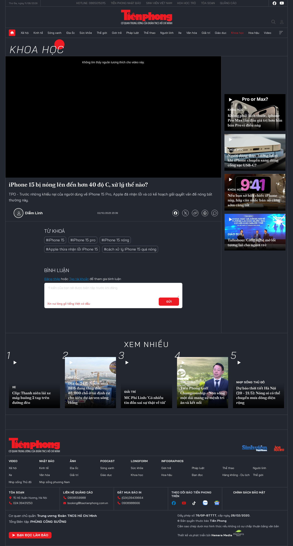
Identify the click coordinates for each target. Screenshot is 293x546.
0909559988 (77, 498)
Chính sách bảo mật (249, 492)
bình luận (215, 213)
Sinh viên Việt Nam (159, 3)
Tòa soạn (208, 3)
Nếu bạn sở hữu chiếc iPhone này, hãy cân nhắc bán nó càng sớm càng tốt (254, 200)
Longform (139, 461)
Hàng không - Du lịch (236, 475)
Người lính (167, 33)
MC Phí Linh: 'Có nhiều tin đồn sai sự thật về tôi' (145, 400)
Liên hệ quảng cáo (78, 492)
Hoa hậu (253, 33)
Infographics (172, 461)
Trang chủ (12, 33)
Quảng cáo (228, 3)
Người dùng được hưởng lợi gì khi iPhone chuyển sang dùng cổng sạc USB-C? (253, 160)
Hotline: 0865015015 (91, 3)
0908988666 (131, 503)
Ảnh (73, 461)
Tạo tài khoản (79, 279)
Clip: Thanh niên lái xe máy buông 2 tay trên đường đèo (31, 398)
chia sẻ (176, 213)
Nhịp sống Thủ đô (250, 382)
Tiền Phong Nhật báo (126, 3)
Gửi (169, 301)
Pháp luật (132, 33)
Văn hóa (191, 33)
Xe (179, 33)
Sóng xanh (54, 33)
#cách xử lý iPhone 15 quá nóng (130, 249)
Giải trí (206, 33)
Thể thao (149, 33)
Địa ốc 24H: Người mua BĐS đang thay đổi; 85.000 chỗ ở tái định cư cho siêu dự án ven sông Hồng (89, 393)
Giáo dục (220, 33)
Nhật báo (46, 461)
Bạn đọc (197, 475)
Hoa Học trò (186, 3)
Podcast (107, 461)
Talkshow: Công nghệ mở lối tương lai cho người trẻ (252, 242)
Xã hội (25, 33)
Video (267, 33)
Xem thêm (281, 33)
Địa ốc (70, 33)
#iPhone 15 (55, 240)
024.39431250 (23, 503)
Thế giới (102, 33)
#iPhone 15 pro (82, 240)
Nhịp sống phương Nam (54, 482)
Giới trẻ (117, 33)
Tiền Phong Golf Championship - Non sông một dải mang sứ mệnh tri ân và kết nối (202, 395)
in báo (205, 213)
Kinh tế (38, 33)
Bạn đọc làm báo (30, 535)
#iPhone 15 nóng (115, 240)
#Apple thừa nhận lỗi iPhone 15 (72, 249)
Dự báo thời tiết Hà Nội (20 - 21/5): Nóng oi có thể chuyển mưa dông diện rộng (258, 395)
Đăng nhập (52, 279)
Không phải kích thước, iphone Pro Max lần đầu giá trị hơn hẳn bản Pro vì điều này (255, 120)
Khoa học (237, 33)
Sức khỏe (86, 33)
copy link (195, 213)
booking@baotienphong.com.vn (88, 503)
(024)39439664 (132, 498)
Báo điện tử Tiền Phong (146, 17)
